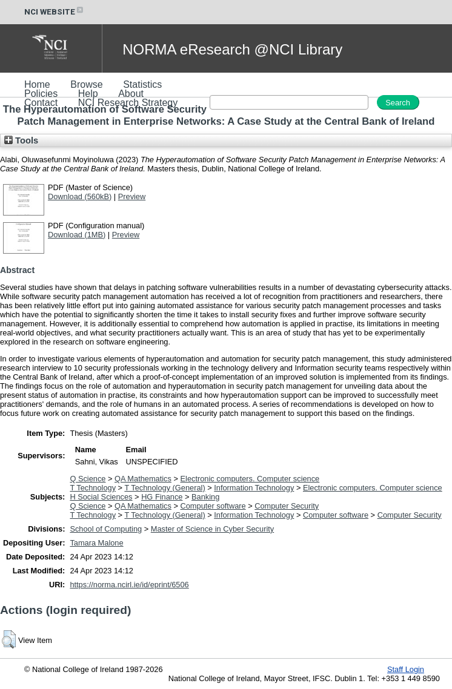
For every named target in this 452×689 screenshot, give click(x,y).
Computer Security (286, 505)
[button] (9, 639)
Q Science (87, 478)
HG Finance (161, 496)
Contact (41, 102)
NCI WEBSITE (54, 11)
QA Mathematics (143, 478)
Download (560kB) (79, 196)
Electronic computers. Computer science (250, 478)
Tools (21, 140)
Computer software (213, 505)
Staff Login (405, 669)
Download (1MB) (76, 234)
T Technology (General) (164, 487)
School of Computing (106, 528)
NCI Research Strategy (128, 102)
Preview (132, 196)
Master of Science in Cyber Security (212, 528)
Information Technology (254, 487)
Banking (205, 496)
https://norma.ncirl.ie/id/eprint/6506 (129, 584)
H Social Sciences (101, 496)
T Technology (93, 487)
